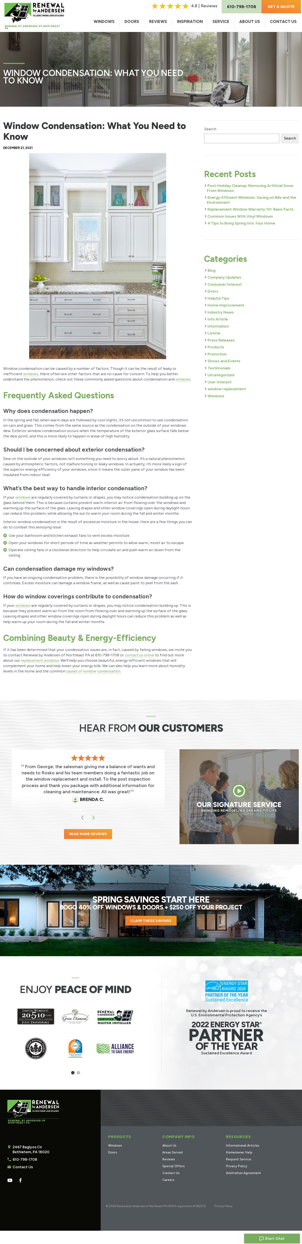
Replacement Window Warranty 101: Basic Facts (251, 209)
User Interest (220, 382)
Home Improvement (226, 305)
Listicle (214, 333)
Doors (131, 21)
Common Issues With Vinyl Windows (240, 216)
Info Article (218, 319)
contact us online (140, 655)
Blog (211, 270)
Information (218, 326)
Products (216, 347)
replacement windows (40, 660)
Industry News (221, 312)
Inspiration (190, 21)
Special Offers (173, 1173)
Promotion (217, 354)
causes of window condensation (94, 671)
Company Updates (224, 277)
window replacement (227, 389)
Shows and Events (224, 361)
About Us (249, 21)
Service (220, 21)
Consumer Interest (225, 284)
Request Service (237, 1167)
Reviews (158, 21)
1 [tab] (72, 1075)
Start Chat (271, 1237)
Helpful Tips (218, 298)
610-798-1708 (24, 1160)
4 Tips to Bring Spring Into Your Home (241, 223)
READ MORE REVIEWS (88, 835)
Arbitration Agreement (243, 1180)
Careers (168, 1187)
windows (31, 374)
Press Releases (221, 340)
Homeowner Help (238, 1160)
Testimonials (219, 368)
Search (210, 129)
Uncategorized (221, 375)
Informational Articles (242, 1153)
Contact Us (283, 21)
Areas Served (172, 1160)
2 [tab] (78, 1075)
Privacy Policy (235, 1173)
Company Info (177, 1144)
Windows (104, 21)
